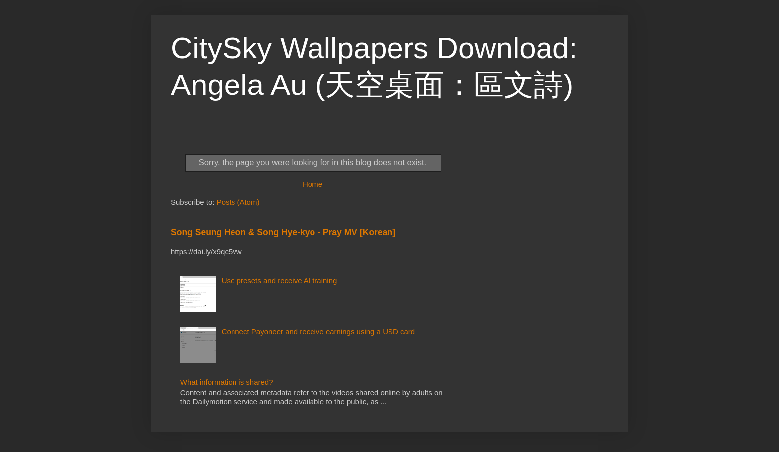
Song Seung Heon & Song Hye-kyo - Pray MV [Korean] (283, 232)
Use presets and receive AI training (279, 280)
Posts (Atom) (238, 202)
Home (312, 184)
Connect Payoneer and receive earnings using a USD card (318, 331)
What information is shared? (226, 382)
